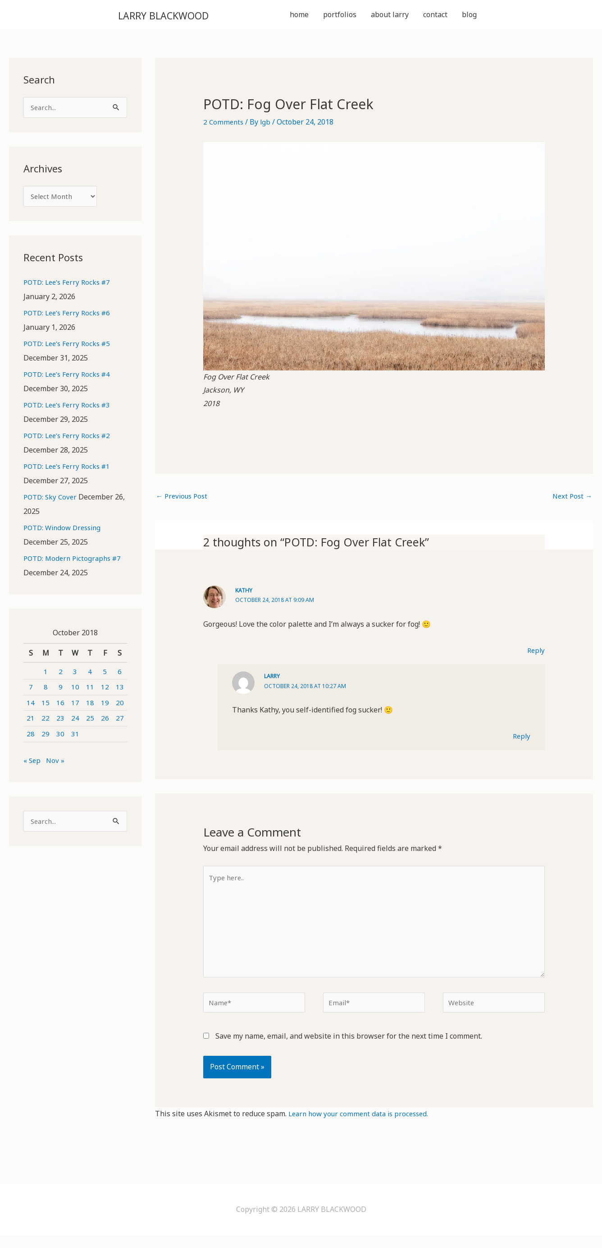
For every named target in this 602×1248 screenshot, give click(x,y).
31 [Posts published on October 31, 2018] (75, 738)
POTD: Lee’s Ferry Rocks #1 (69, 471)
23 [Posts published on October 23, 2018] (60, 722)
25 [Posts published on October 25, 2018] (90, 722)
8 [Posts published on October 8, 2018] (46, 691)
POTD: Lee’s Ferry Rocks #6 (69, 317)
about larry (390, 15)
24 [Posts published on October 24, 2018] (75, 722)
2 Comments (224, 124)
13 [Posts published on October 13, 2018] (120, 691)
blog (469, 15)
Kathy (244, 593)
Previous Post (183, 499)
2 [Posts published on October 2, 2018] (61, 675)
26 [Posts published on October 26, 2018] (105, 722)
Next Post (571, 499)
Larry (272, 679)
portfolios (339, 15)
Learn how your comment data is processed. (362, 1126)
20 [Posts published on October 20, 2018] (120, 707)
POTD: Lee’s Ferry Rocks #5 (69, 348)
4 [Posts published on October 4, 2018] (90, 675)
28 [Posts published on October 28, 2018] (31, 738)
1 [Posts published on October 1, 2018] (46, 675)
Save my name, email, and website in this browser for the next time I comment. (348, 1049)
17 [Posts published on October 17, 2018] (75, 707)
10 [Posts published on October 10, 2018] (75, 691)
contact (435, 15)
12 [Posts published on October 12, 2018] (105, 691)
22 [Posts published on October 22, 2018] (45, 722)
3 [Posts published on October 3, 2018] (75, 675)
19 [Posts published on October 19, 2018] (105, 707)
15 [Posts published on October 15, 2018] (45, 707)
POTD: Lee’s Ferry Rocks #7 (69, 286)
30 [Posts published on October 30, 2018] (60, 738)
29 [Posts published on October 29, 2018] (45, 738)
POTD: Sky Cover (51, 501)
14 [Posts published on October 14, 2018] (31, 707)
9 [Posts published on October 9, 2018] (61, 691)
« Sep (32, 764)
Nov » (56, 764)
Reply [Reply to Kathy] (535, 653)
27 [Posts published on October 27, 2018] (120, 722)
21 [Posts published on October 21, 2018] (31, 722)
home (299, 15)
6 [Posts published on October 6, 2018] (120, 675)
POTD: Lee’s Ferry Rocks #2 (69, 440)
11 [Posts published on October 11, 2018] (90, 691)
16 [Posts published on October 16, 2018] (60, 707)
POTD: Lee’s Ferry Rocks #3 (69, 409)
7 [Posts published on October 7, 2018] (31, 691)
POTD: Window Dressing (65, 532)
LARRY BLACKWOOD (183, 15)
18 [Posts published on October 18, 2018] (90, 707)
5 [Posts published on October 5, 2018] (105, 675)
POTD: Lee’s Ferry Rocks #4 (69, 379)
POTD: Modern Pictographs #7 (75, 563)
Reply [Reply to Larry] (520, 739)
